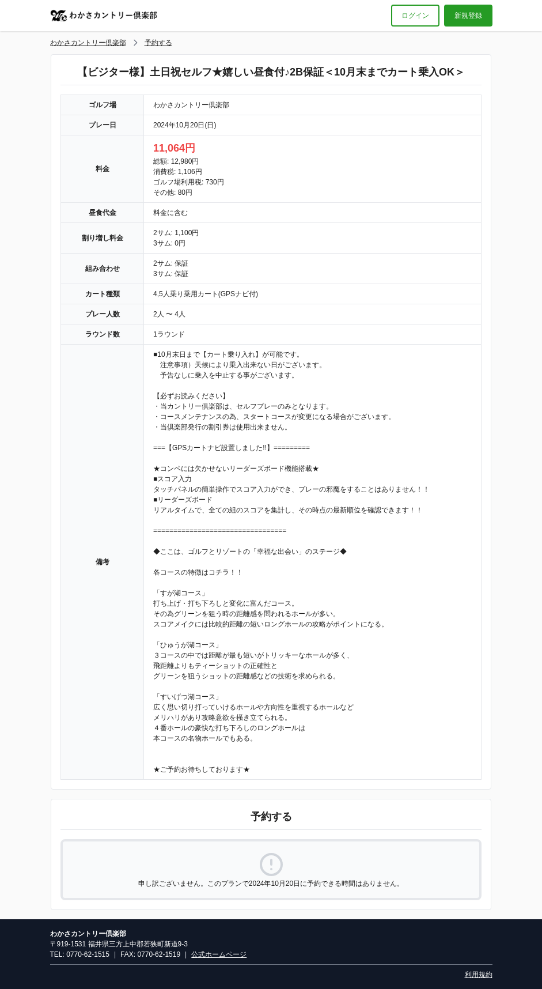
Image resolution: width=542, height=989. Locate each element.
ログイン (415, 16)
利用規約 (478, 975)
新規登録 (468, 16)
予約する (158, 43)
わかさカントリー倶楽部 (88, 43)
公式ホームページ (219, 954)
